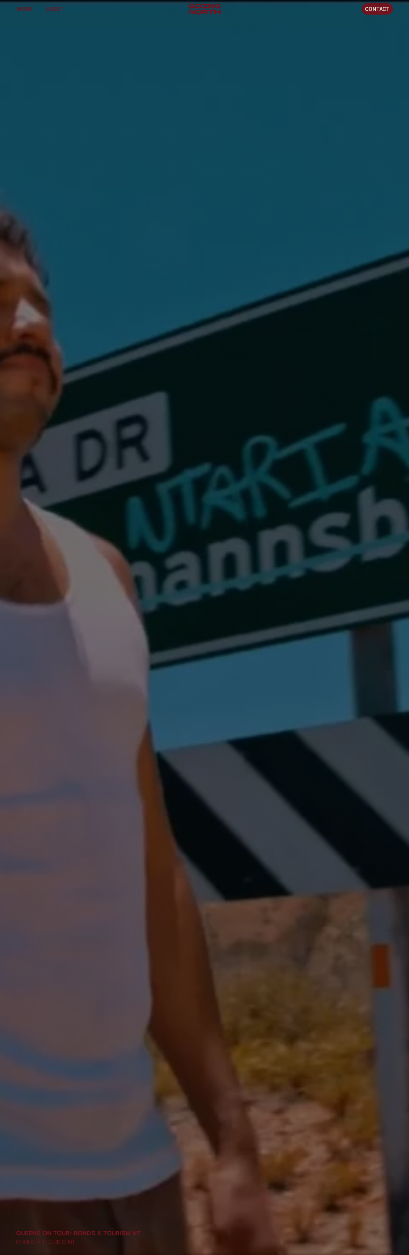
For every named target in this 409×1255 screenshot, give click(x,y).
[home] (204, 9)
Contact (377, 9)
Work (24, 9)
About (55, 9)
